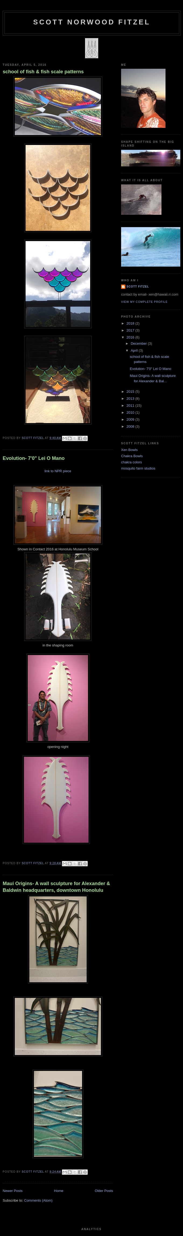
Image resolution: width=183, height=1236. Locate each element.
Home (59, 1191)
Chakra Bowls (132, 456)
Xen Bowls (129, 450)
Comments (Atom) (38, 1200)
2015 (130, 392)
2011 (130, 405)
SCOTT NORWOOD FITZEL (91, 22)
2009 (130, 419)
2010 (130, 412)
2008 (130, 426)
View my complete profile (144, 301)
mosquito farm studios (138, 468)
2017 (130, 330)
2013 (130, 399)
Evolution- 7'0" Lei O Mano (34, 458)
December (139, 343)
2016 (130, 337)
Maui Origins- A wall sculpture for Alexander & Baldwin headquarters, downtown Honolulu (56, 887)
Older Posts (104, 1191)
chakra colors (131, 462)
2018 (130, 323)
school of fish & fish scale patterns (43, 71)
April (135, 350)
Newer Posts (13, 1191)
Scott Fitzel (137, 286)
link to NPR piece (57, 471)
